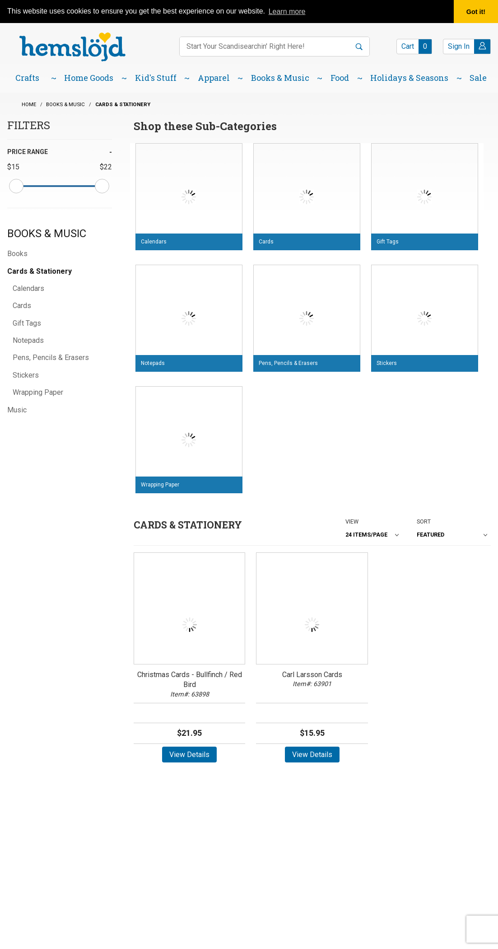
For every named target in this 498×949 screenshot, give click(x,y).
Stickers (26, 375)
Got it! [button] (475, 11)
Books (17, 253)
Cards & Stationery (39, 271)
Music (17, 410)
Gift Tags (27, 323)
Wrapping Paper (38, 392)
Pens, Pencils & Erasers (51, 357)
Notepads (28, 340)
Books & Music (46, 233)
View (351, 521)
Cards (22, 305)
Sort (424, 521)
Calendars (28, 288)
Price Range (27, 151)
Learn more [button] (287, 11)
